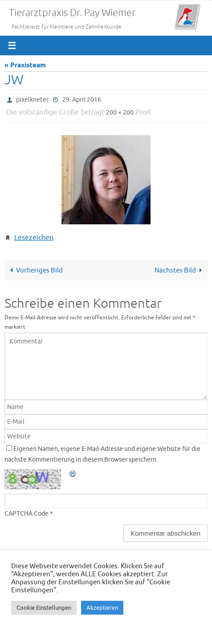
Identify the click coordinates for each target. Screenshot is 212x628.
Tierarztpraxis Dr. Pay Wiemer (72, 13)
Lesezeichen (33, 237)
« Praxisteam (25, 65)
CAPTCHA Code (26, 513)
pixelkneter (32, 99)
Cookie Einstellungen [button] (43, 607)
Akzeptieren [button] (102, 607)
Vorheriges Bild (35, 270)
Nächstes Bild (180, 270)
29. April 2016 (81, 99)
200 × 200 (120, 112)
